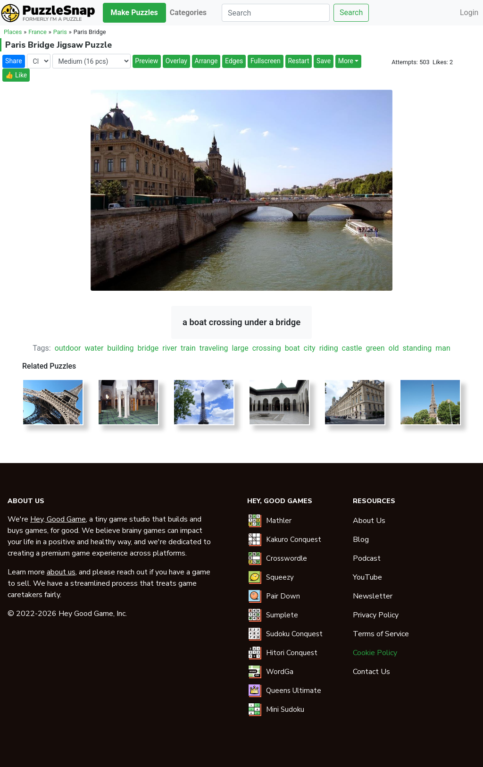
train (188, 348)
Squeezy (280, 577)
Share (13, 61)
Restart (298, 61)
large (240, 348)
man (442, 348)
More (345, 61)
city (310, 348)
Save (323, 61)
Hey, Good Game (58, 519)
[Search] (276, 13)
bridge (148, 348)
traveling (214, 348)
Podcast (367, 558)
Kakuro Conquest (293, 539)
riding (328, 348)
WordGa (279, 671)
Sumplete (282, 615)
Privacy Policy (376, 615)
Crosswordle (286, 558)
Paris (60, 31)
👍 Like (16, 75)
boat (292, 348)
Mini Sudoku (285, 709)
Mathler (278, 520)
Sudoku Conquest (294, 634)
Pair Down (283, 596)
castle (352, 348)
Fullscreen (265, 61)
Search (351, 12)
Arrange (206, 61)
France (37, 31)
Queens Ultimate (293, 690)
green (375, 348)
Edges (234, 61)
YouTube (367, 577)
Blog (361, 539)
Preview (146, 61)
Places (13, 31)
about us (61, 572)
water (93, 348)
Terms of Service (381, 634)
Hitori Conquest (291, 652)
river (169, 348)
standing (417, 348)
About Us (369, 520)
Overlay (176, 61)
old (394, 348)
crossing (266, 348)
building (120, 348)
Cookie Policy (375, 653)
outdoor (68, 348)
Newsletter (372, 596)
